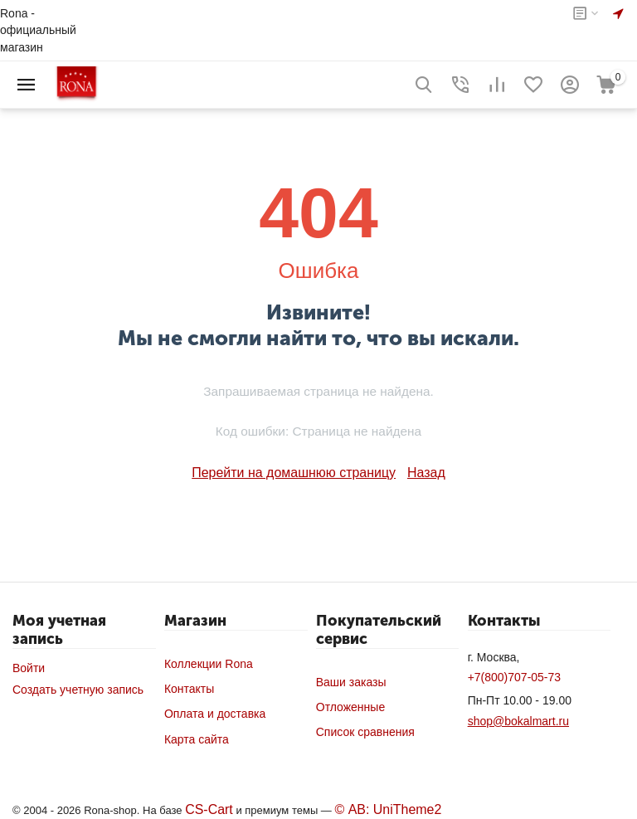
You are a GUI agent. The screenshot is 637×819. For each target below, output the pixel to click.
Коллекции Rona (208, 662)
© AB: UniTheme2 (375, 807)
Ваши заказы (351, 680)
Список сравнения (365, 730)
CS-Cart (206, 807)
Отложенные (350, 705)
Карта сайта (196, 737)
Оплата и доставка (214, 712)
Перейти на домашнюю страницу (296, 472)
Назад (413, 472)
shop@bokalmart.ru (518, 719)
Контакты (189, 687)
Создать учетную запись (77, 688)
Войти (28, 666)
